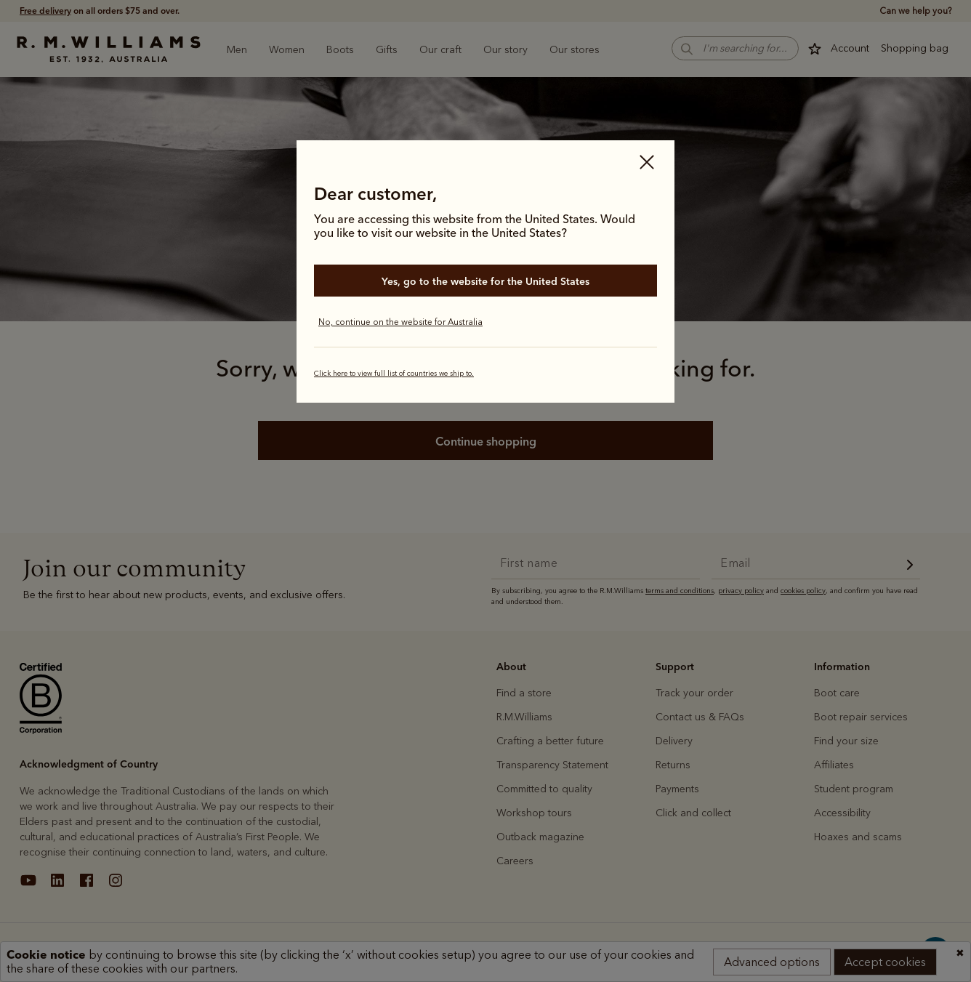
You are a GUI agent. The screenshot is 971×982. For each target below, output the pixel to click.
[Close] (647, 163)
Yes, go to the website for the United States (485, 281)
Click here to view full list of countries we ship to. (394, 373)
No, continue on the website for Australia (400, 322)
